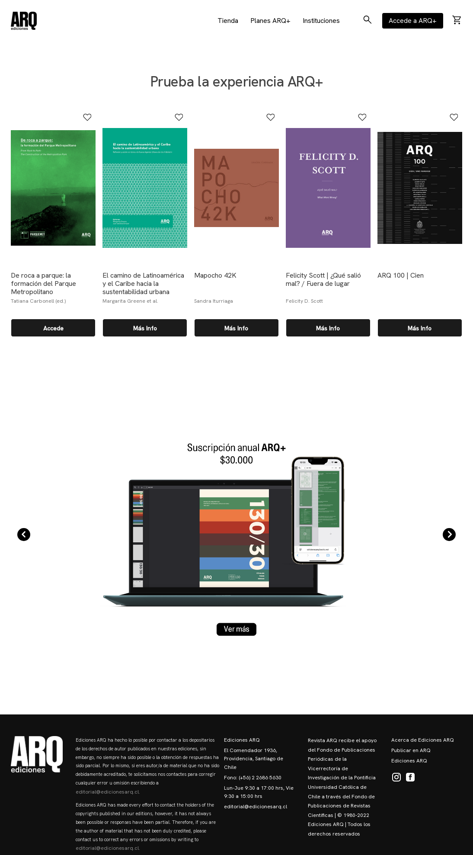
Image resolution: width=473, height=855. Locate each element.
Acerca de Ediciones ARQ (422, 740)
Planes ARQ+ (270, 20)
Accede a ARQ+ (413, 20)
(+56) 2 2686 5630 (260, 777)
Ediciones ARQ (242, 740)
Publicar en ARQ (411, 750)
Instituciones (321, 20)
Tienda (227, 20)
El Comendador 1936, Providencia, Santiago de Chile (253, 758)
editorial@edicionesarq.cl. (108, 791)
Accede (53, 328)
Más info (145, 328)
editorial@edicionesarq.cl (255, 806)
